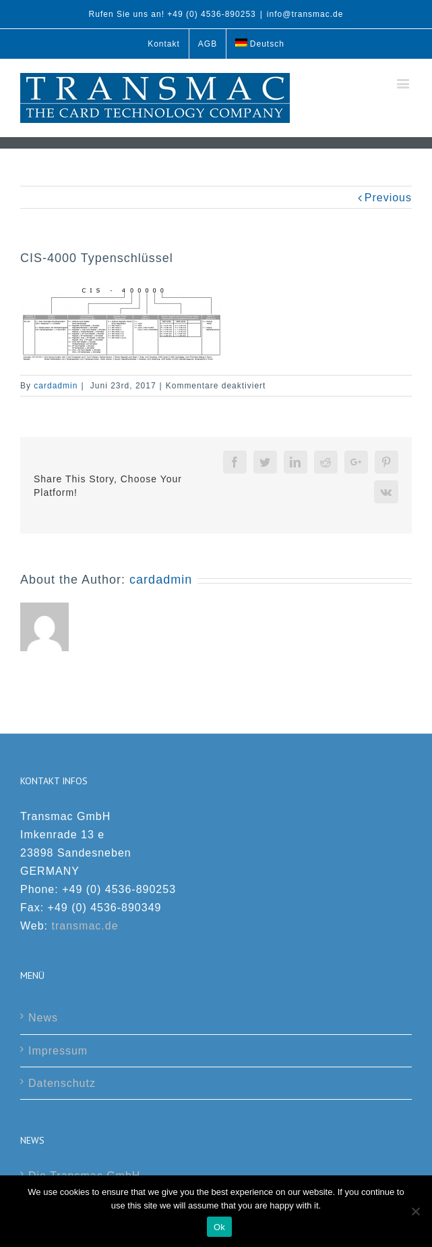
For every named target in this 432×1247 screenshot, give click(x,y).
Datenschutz (62, 1083)
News (43, 1017)
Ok (219, 1227)
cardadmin (56, 385)
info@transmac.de (305, 14)
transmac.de (85, 926)
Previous (388, 197)
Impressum (58, 1051)
